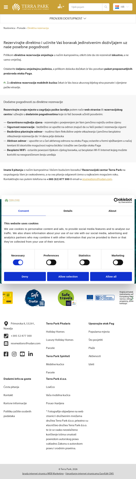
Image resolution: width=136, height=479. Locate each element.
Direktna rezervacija (38, 28)
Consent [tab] (23, 210)
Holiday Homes (55, 331)
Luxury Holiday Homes (59, 339)
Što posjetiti (96, 339)
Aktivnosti (95, 356)
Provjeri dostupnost (66, 18)
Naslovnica (9, 28)
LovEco (50, 387)
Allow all (111, 276)
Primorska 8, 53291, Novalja (19, 325)
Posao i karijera (55, 403)
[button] (131, 298)
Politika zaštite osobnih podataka (17, 414)
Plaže (92, 348)
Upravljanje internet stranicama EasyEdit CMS (89, 473)
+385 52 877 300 (18, 336)
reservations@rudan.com (97, 179)
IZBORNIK (7, 7)
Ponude (21, 28)
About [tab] (112, 210)
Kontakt (8, 395)
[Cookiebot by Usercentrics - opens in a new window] (116, 200)
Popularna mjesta (99, 331)
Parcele (50, 348)
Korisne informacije (15, 403)
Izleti (91, 364)
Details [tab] (68, 210)
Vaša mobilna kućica (58, 395)
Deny (25, 276)
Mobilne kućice (55, 364)
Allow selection (68, 276)
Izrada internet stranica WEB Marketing (43, 473)
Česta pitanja (11, 387)
